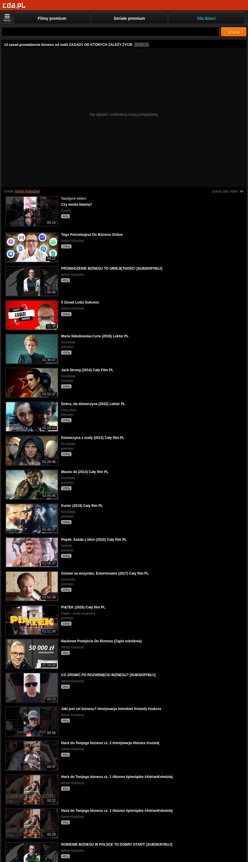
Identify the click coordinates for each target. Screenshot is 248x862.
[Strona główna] (14, 5)
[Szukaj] (110, 31)
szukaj (233, 32)
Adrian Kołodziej (27, 191)
